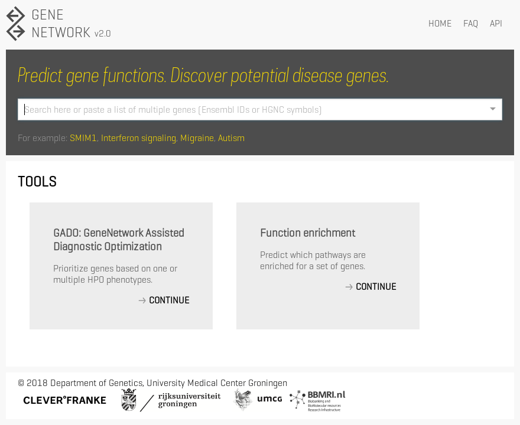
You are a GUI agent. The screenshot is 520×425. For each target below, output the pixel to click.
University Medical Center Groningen (217, 382)
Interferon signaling (138, 137)
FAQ (470, 23)
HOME (439, 23)
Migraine (197, 137)
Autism (231, 137)
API (496, 23)
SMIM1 (83, 137)
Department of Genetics (96, 382)
